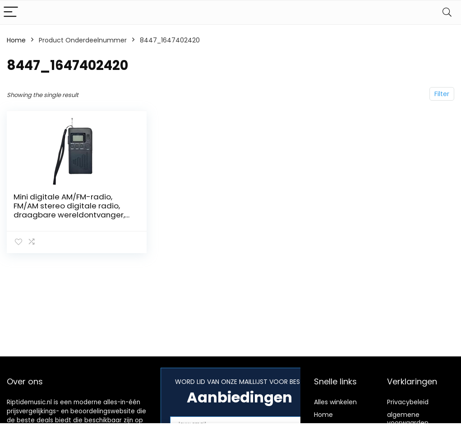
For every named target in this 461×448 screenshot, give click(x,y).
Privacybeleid (408, 401)
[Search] (447, 12)
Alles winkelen (335, 401)
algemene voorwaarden (408, 418)
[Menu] (11, 12)
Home (16, 40)
